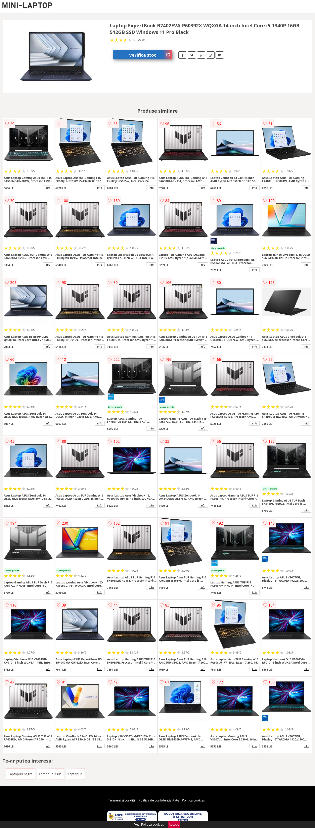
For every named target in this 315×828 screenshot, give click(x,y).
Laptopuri (75, 774)
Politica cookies (193, 800)
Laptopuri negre (20, 774)
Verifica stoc (150, 54)
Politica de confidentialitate (159, 800)
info (48, 188)
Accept (174, 824)
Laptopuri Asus (50, 774)
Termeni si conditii (122, 800)
